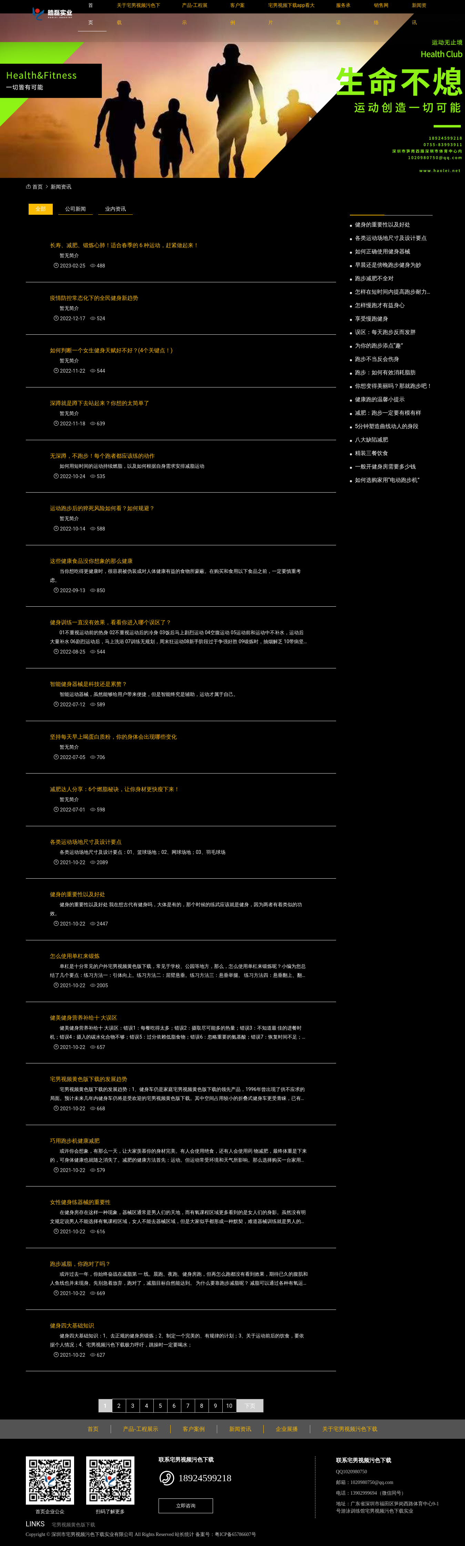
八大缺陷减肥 (371, 439)
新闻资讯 (61, 187)
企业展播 (287, 1429)
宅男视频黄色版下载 (73, 1524)
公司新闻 (75, 209)
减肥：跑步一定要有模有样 (388, 413)
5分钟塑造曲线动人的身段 (387, 426)
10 (229, 1406)
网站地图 (10, 1542)
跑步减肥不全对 (374, 278)
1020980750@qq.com (372, 1482)
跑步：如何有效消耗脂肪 (385, 372)
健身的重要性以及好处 (382, 224)
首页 (37, 187)
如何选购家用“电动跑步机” (387, 480)
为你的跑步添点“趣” (379, 345)
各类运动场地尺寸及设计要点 (391, 238)
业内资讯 (115, 209)
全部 (41, 209)
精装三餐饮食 (371, 453)
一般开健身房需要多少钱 (385, 466)
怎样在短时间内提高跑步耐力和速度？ (393, 292)
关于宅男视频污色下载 (349, 1429)
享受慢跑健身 (371, 318)
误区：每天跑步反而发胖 (385, 332)
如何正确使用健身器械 (382, 251)
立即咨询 (185, 1505)
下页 (249, 1406)
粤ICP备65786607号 (235, 1534)
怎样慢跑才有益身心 (380, 305)
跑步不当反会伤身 (377, 359)
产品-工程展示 (140, 1429)
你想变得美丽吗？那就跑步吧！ (393, 386)
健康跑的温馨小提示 (380, 399)
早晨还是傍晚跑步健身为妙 (388, 265)
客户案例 (194, 1429)
